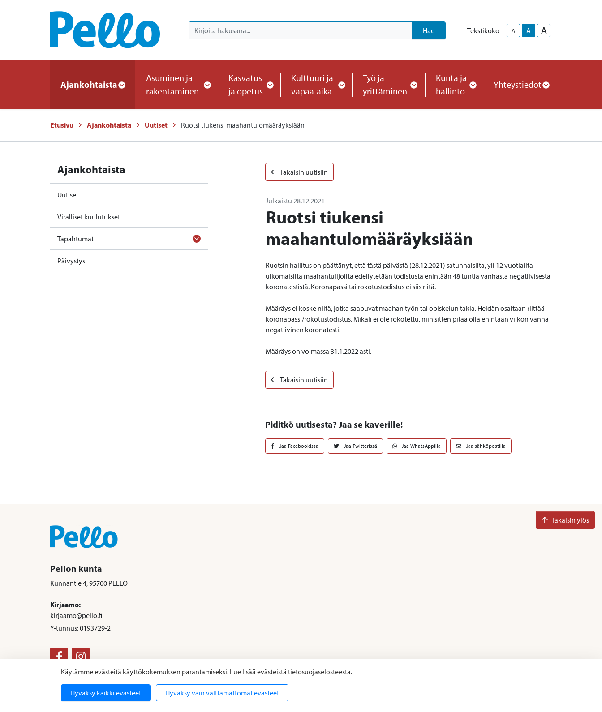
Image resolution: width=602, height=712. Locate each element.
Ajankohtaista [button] (92, 84)
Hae (428, 30)
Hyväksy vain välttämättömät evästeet (222, 692)
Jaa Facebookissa (294, 445)
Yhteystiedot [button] (521, 84)
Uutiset (156, 124)
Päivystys (71, 260)
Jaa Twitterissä (355, 445)
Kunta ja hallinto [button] (454, 84)
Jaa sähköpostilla (481, 445)
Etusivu (61, 124)
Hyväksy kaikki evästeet (105, 692)
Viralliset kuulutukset (88, 216)
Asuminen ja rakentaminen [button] (176, 84)
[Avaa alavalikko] (197, 239)
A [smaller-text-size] (513, 30)
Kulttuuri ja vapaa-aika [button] (316, 84)
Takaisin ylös (565, 519)
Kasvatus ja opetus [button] (249, 84)
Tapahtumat (75, 238)
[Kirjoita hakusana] (300, 30)
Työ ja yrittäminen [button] (388, 84)
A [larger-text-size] (544, 30)
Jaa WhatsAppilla (416, 445)
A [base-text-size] (528, 30)
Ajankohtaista (109, 124)
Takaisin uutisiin (299, 171)
